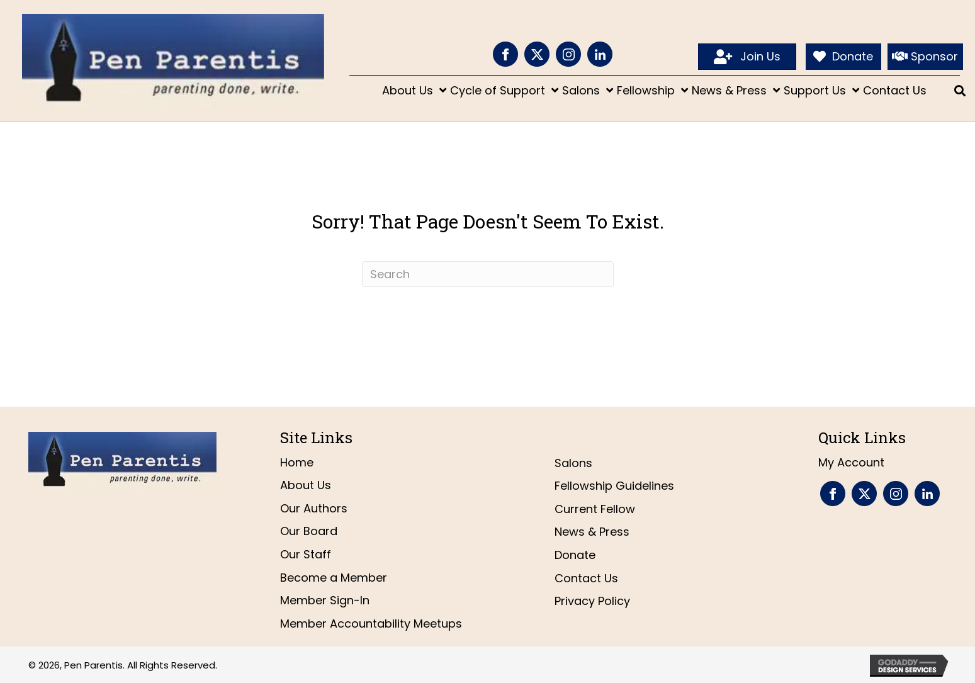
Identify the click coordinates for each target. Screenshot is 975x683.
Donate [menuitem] (575, 555)
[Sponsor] (925, 56)
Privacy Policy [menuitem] (592, 601)
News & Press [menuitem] (592, 531)
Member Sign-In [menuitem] (324, 600)
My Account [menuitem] (851, 462)
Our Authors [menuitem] (313, 508)
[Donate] (843, 56)
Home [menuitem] (296, 462)
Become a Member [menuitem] (333, 577)
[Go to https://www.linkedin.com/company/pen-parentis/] (599, 54)
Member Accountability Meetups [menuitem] (371, 623)
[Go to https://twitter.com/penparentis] (536, 54)
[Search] (488, 274)
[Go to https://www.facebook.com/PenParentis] (505, 54)
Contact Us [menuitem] (586, 578)
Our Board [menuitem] (308, 531)
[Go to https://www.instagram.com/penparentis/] (568, 54)
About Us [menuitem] (305, 485)
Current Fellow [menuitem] (595, 509)
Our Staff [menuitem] (305, 554)
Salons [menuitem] (573, 463)
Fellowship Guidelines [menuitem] (614, 486)
